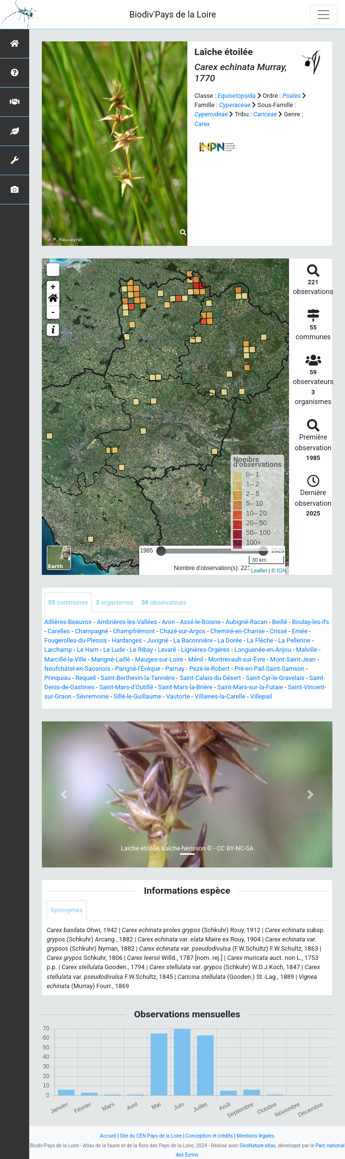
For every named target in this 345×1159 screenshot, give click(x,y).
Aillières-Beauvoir (68, 621)
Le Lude (114, 649)
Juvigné (157, 640)
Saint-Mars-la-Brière (185, 687)
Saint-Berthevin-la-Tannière (138, 677)
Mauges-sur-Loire (159, 659)
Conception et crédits (209, 1136)
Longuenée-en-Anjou (263, 649)
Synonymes (67, 910)
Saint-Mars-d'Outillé (126, 687)
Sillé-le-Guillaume (137, 696)
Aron (168, 621)
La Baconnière (193, 640)
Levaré (167, 649)
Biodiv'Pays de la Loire (172, 14)
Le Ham (87, 649)
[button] (53, 300)
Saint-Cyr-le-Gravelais (275, 677)
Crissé (278, 631)
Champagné (92, 631)
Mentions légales (255, 1136)
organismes (115, 602)
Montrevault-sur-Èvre (236, 659)
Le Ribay (141, 649)
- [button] (53, 312)
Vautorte (178, 696)
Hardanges (127, 640)
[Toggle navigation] (323, 14)
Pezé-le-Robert (209, 668)
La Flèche (260, 640)
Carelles (59, 631)
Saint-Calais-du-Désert (210, 677)
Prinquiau (57, 677)
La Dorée (230, 640)
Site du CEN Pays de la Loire (151, 1136)
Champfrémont (134, 631)
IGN (282, 570)
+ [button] (53, 287)
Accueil (108, 1136)
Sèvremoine (92, 696)
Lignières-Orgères (205, 649)
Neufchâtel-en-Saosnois (77, 668)
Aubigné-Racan (246, 621)
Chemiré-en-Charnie (237, 631)
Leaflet (259, 570)
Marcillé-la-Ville (65, 659)
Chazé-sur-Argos (182, 631)
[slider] (161, 551)
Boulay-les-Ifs (310, 621)
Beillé (279, 621)
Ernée (300, 631)
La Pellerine (294, 640)
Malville (306, 649)
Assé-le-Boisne (200, 621)
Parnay (174, 668)
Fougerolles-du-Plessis (75, 640)
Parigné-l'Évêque (137, 668)
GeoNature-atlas (258, 1145)
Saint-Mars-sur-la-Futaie (250, 687)
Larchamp (58, 649)
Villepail (261, 696)
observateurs (163, 602)
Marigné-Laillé (110, 659)
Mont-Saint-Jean (293, 659)
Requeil (85, 677)
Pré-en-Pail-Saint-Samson (270, 668)
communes (68, 602)
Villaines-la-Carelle (220, 696)
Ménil (195, 659)
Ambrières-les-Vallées (127, 621)
